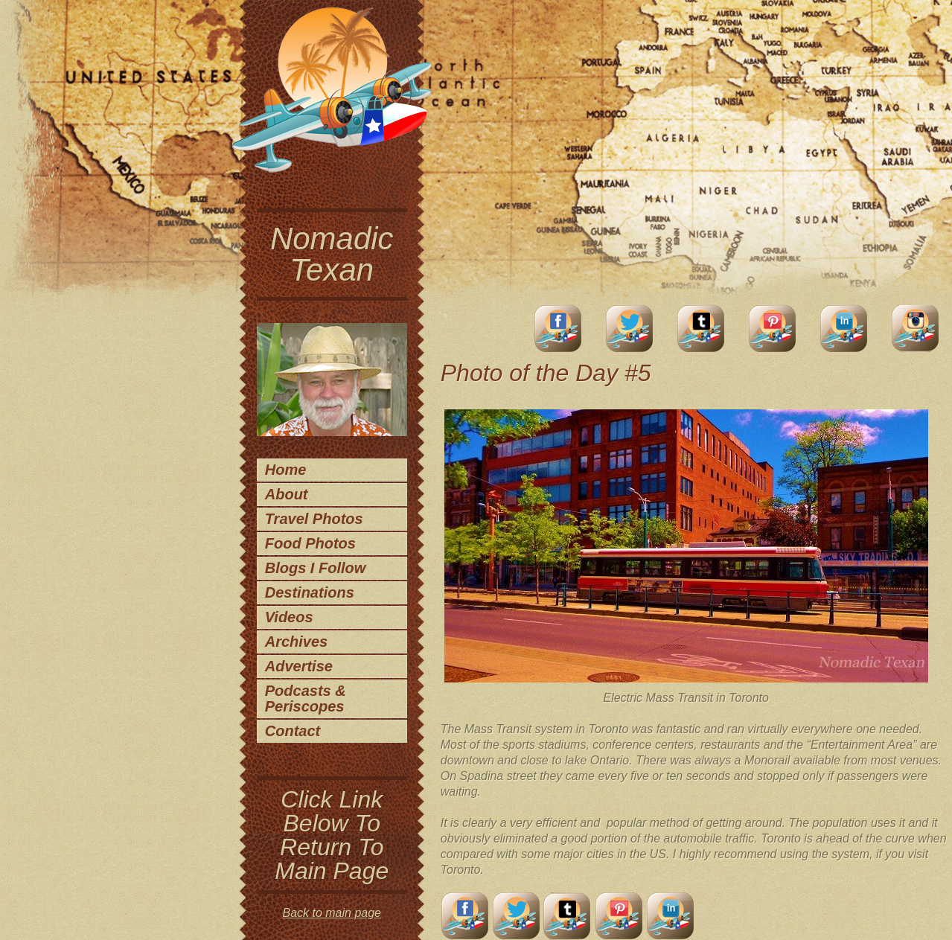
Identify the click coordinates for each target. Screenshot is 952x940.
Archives (296, 641)
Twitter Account (630, 328)
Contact (292, 731)
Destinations (309, 592)
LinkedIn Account (844, 328)
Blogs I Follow (315, 568)
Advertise (299, 666)
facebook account (558, 328)
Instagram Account (915, 328)
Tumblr (701, 328)
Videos (289, 617)
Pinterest (772, 328)
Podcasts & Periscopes (305, 698)
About (286, 494)
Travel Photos (314, 519)
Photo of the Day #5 (546, 372)
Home (286, 469)
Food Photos (310, 543)
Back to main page (331, 913)
